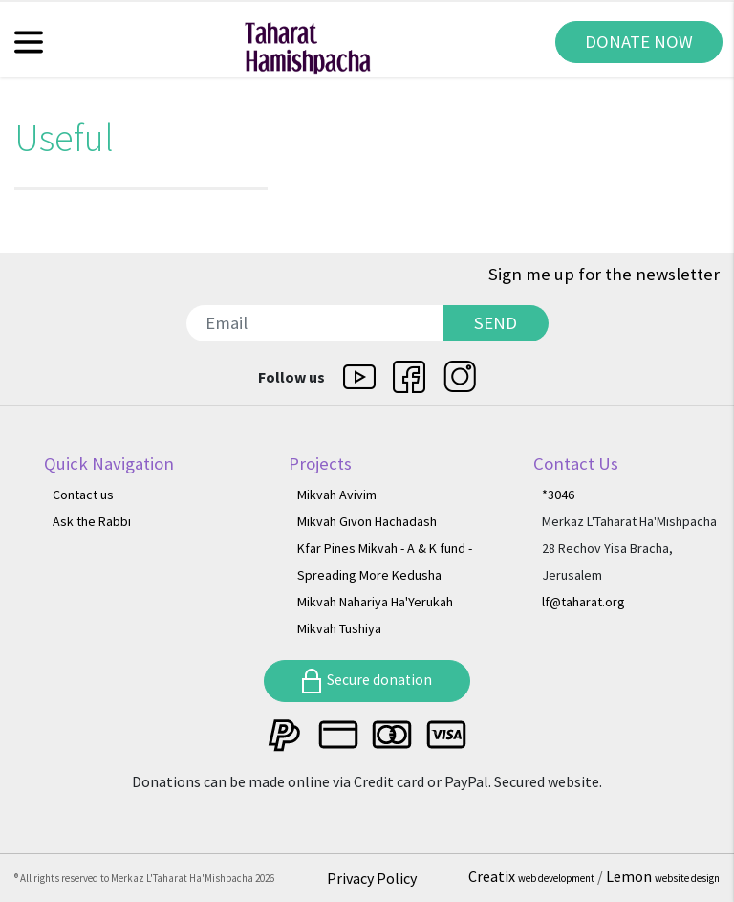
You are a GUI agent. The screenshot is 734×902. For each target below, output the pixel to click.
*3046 (558, 494)
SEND (495, 323)
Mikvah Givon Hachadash (367, 521)
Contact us (83, 494)
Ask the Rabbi (92, 521)
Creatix (532, 876)
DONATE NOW (639, 42)
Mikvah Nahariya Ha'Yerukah (375, 601)
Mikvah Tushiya (339, 628)
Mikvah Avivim (337, 494)
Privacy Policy (372, 878)
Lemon (663, 876)
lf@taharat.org (583, 601)
